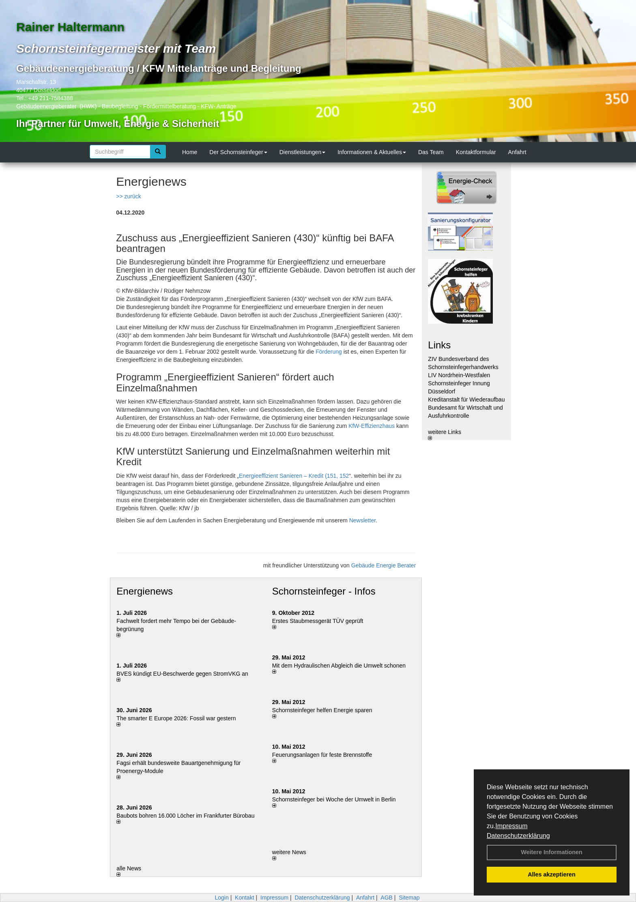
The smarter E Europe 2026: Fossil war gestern (176, 718)
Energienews (144, 591)
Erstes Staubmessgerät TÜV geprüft (317, 621)
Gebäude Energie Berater (383, 565)
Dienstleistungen (302, 152)
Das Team (431, 152)
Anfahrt (517, 152)
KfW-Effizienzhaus (371, 426)
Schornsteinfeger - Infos (324, 591)
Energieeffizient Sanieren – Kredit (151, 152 (294, 475)
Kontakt (244, 897)
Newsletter (362, 520)
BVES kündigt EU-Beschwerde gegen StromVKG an (182, 673)
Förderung (329, 351)
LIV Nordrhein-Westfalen (459, 375)
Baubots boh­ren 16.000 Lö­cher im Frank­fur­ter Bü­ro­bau (185, 815)
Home (189, 152)
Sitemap (409, 897)
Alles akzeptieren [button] (552, 874)
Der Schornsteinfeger (238, 152)
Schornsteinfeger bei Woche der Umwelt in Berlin (334, 799)
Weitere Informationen (551, 852)
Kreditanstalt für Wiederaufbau (466, 399)
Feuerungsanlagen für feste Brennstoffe (322, 755)
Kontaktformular (476, 152)
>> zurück (128, 196)
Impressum (511, 826)
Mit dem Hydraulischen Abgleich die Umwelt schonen (339, 665)
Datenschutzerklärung (518, 835)
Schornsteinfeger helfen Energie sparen (322, 710)
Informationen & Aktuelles (371, 152)
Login (221, 897)
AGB (386, 897)
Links (439, 344)
